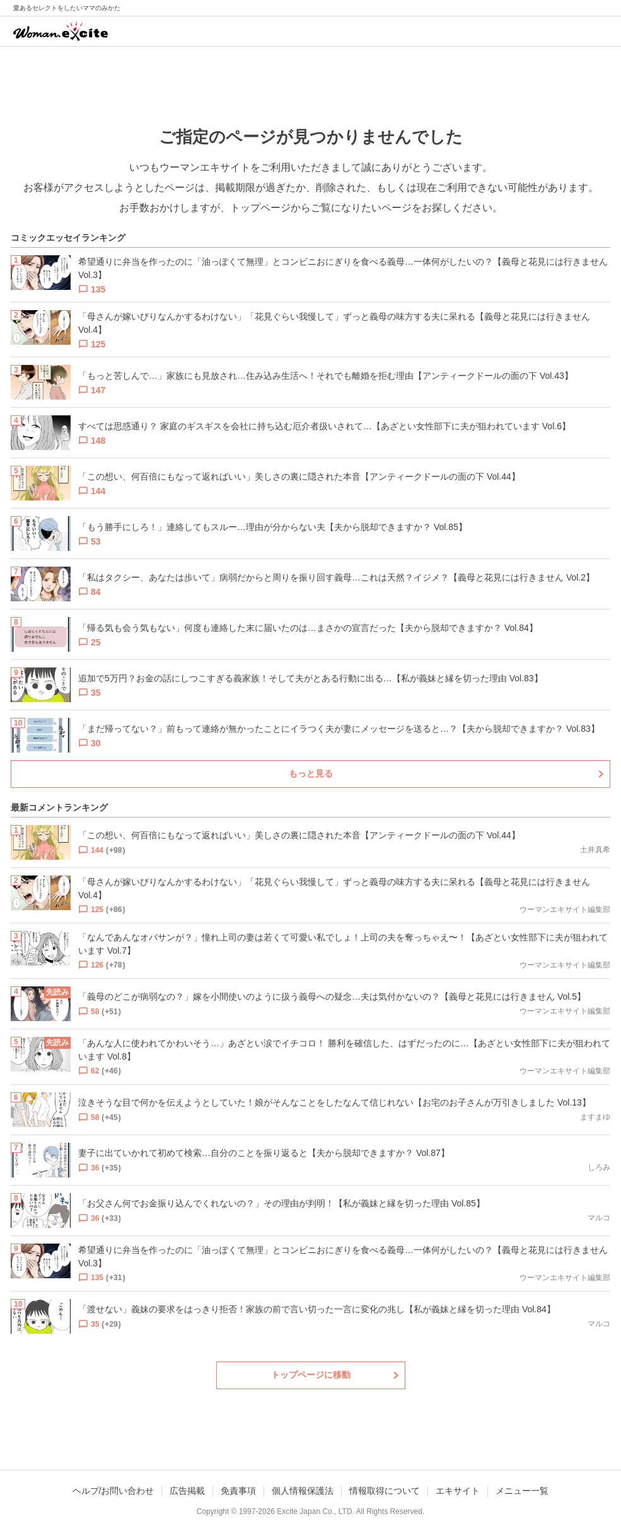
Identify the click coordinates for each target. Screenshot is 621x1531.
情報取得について (384, 1491)
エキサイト (458, 1491)
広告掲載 (187, 1491)
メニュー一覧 (522, 1491)
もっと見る (311, 773)
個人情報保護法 (303, 1491)
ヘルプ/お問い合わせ (113, 1491)
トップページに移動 (311, 1375)
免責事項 (238, 1491)
